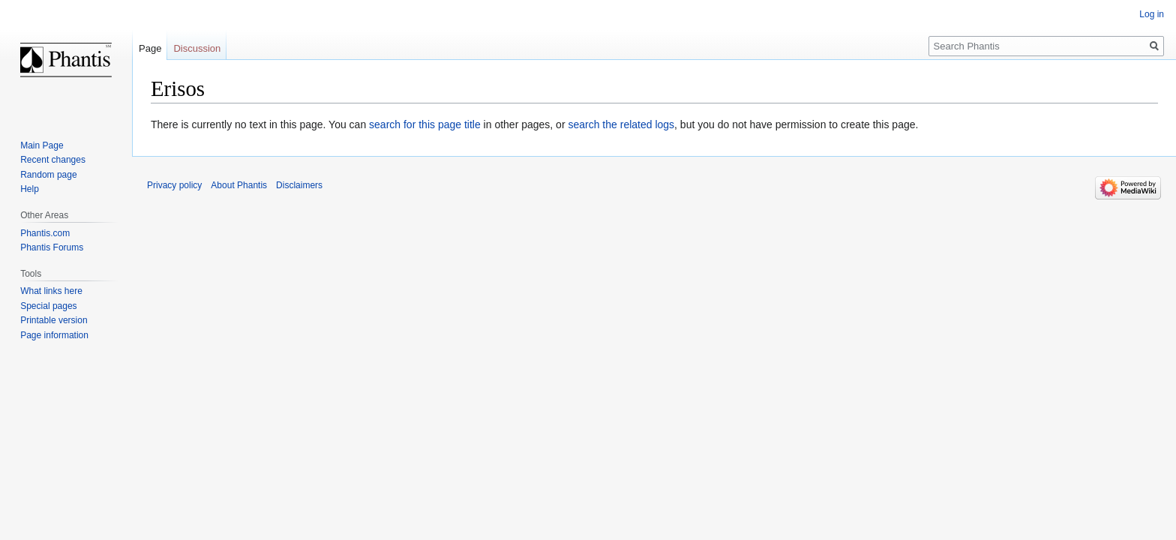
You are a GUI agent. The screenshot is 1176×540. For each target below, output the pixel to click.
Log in (1151, 14)
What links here (51, 291)
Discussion (196, 48)
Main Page (41, 145)
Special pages (48, 306)
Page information (54, 335)
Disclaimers (299, 185)
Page (150, 48)
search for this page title (425, 124)
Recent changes (53, 159)
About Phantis (239, 185)
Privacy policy (174, 185)
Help (29, 189)
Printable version (53, 320)
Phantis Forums (51, 247)
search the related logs (621, 124)
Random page (48, 175)
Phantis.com (45, 233)
